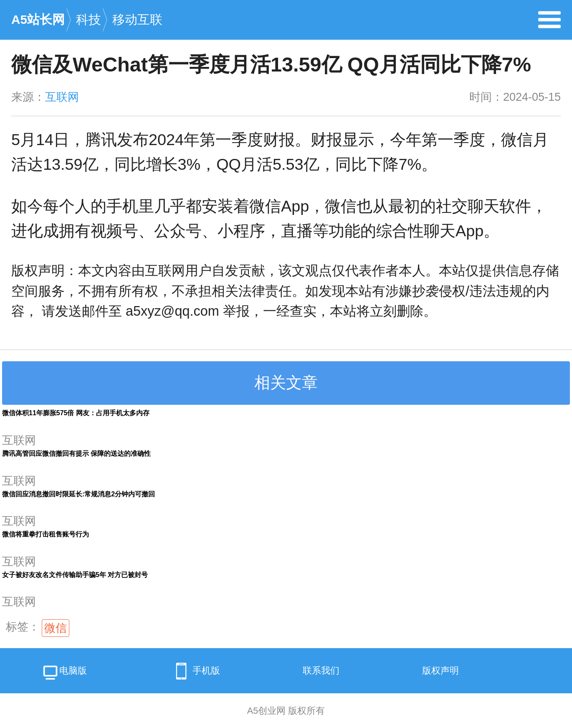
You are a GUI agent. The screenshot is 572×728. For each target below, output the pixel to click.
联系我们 (321, 670)
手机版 (195, 671)
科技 (88, 19)
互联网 (62, 97)
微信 (55, 628)
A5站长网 (38, 19)
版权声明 (440, 670)
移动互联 (137, 19)
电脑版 (64, 673)
